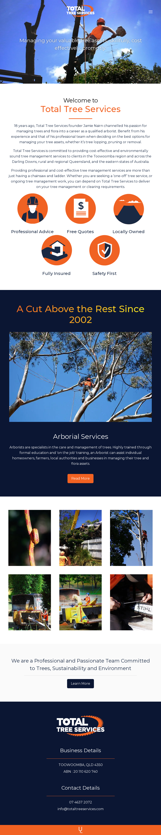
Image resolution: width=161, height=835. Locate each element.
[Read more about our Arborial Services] (80, 478)
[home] (80, 11)
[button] (150, 11)
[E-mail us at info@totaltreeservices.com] (81, 809)
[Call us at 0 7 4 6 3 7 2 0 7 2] (80, 802)
